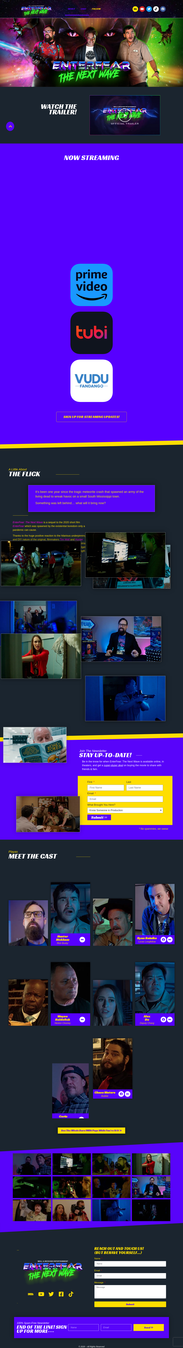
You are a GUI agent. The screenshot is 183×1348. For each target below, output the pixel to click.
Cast (83, 8)
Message (99, 1282)
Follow (96, 8)
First (90, 782)
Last (128, 782)
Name (97, 1258)
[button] (125, 115)
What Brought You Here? (101, 805)
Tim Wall (65, 539)
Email (90, 793)
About (71, 8)
